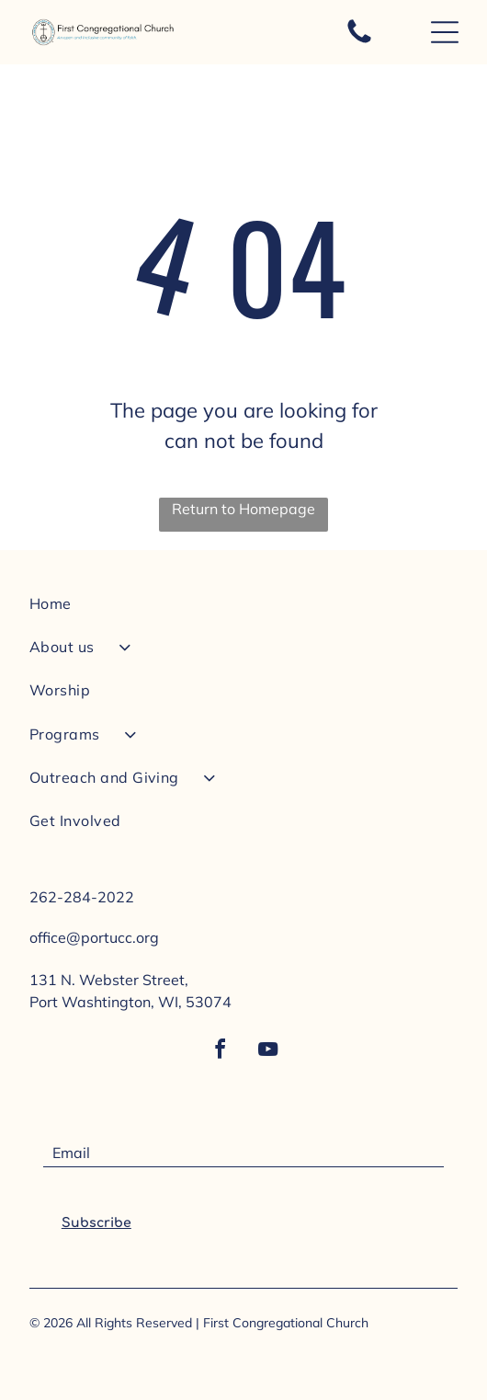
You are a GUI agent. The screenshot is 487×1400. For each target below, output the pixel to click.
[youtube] (267, 1052)
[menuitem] (243, 610)
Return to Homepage (243, 508)
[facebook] (219, 1052)
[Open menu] (445, 32)
